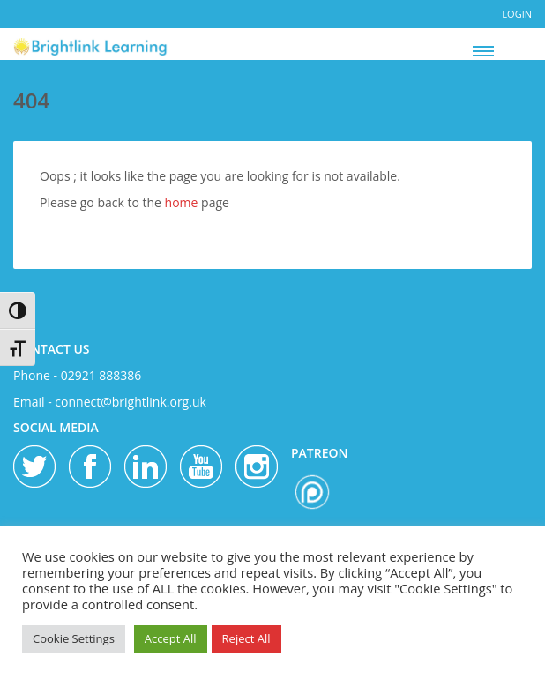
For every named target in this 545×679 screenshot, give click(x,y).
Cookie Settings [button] (74, 638)
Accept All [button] (171, 638)
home (181, 202)
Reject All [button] (246, 638)
